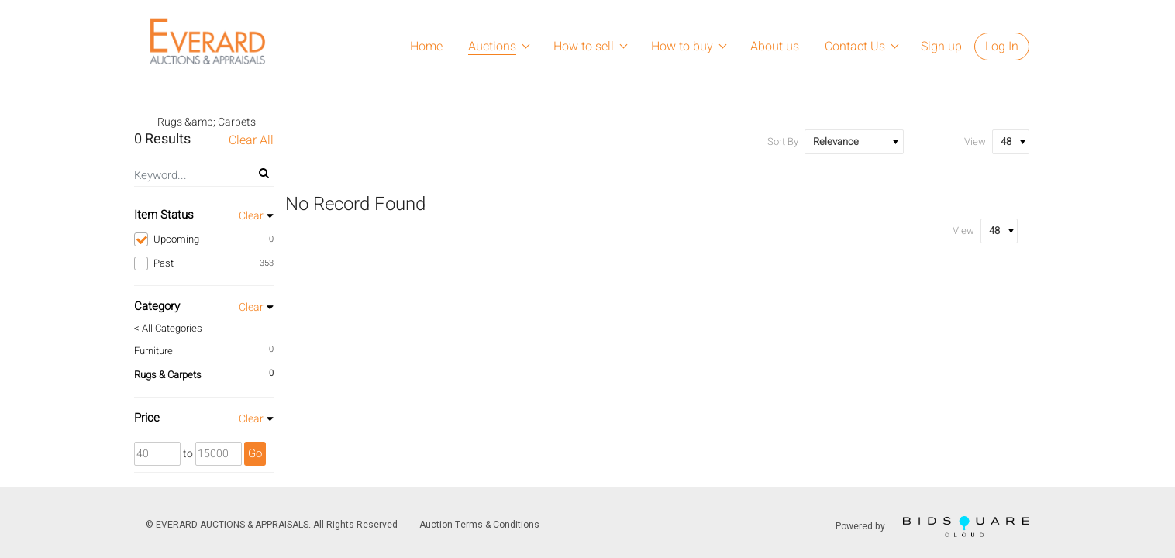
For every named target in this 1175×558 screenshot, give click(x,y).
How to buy (682, 46)
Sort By (782, 141)
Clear (251, 216)
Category (157, 306)
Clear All (251, 141)
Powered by (932, 526)
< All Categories (168, 328)
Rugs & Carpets (168, 374)
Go (255, 453)
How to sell (583, 46)
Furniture (153, 350)
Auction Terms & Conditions (479, 525)
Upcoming (204, 239)
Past (204, 263)
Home (426, 46)
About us (774, 46)
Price (147, 417)
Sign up (941, 46)
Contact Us (855, 46)
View (975, 141)
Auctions (492, 46)
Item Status (164, 214)
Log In (1001, 46)
